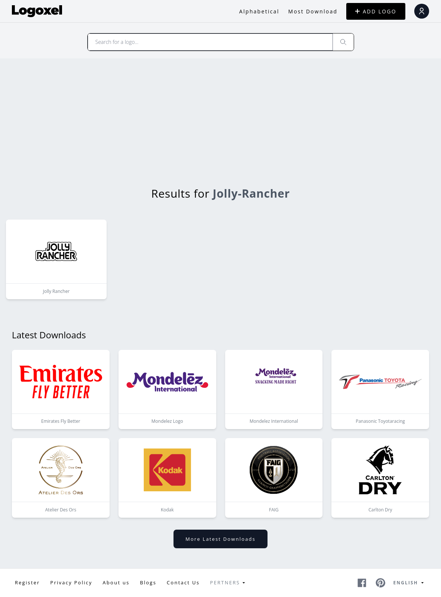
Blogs (148, 582)
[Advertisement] (220, 114)
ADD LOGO (375, 11)
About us (116, 582)
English (409, 583)
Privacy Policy (71, 582)
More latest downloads (220, 539)
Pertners (228, 583)
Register (27, 582)
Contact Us (183, 582)
